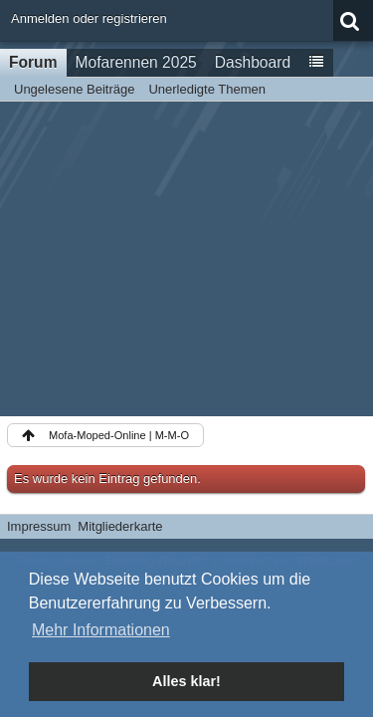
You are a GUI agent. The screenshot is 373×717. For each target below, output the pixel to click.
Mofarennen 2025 (136, 62)
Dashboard (252, 62)
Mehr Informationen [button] (101, 629)
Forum (33, 62)
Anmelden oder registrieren (89, 18)
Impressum (39, 526)
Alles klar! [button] (186, 681)
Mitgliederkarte (120, 526)
